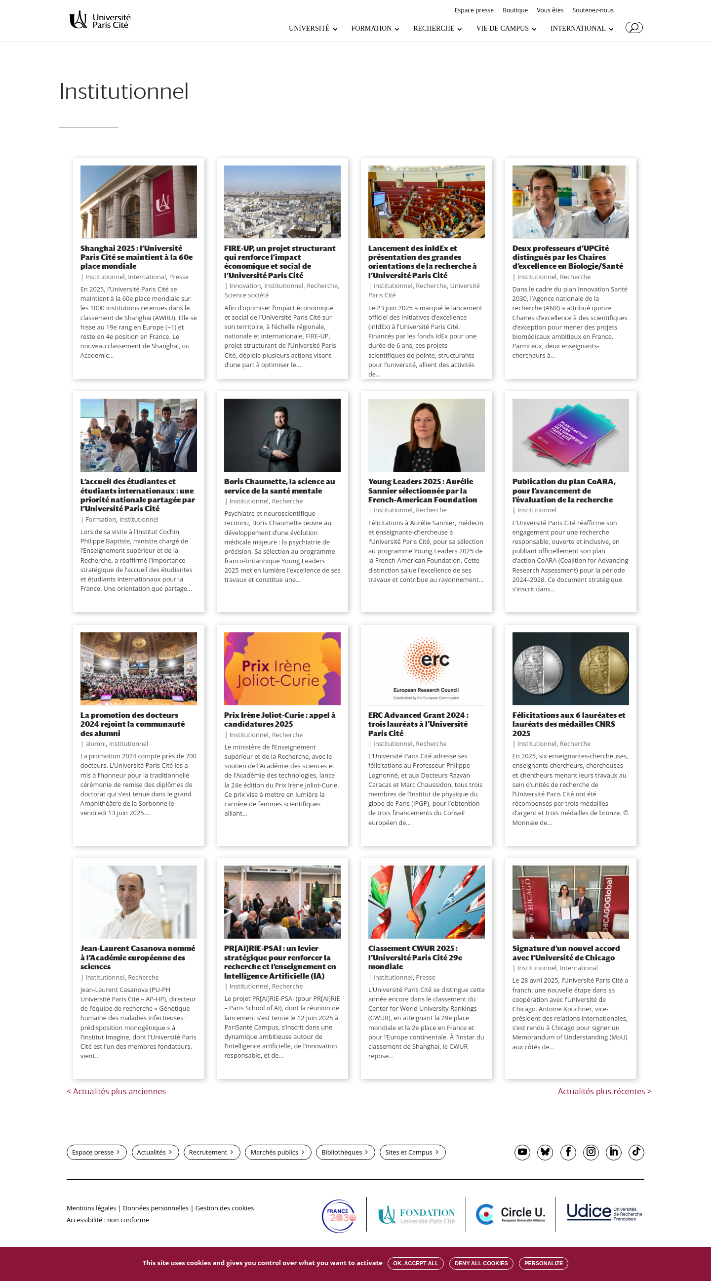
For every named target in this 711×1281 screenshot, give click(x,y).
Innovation (245, 285)
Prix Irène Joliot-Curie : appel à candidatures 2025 (280, 719)
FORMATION (372, 28)
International (147, 276)
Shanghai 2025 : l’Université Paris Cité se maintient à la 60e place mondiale (136, 257)
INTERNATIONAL (578, 28)
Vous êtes (550, 10)
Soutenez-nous (593, 10)
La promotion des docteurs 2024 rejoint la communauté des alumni (132, 724)
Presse (179, 276)
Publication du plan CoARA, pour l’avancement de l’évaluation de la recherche (564, 490)
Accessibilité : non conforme (108, 1219)
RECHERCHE (433, 28)
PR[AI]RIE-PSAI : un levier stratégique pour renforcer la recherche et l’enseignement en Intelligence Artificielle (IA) (280, 962)
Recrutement (208, 1152)
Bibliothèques (341, 1152)
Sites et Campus (408, 1152)
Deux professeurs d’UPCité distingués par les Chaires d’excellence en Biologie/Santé (568, 257)
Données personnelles (156, 1207)
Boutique (515, 10)
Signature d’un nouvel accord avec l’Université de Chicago (566, 952)
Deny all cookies (481, 1263)
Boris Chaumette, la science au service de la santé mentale (279, 486)
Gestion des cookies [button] (225, 1207)
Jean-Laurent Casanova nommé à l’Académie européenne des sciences (137, 957)
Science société (246, 294)
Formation (100, 519)
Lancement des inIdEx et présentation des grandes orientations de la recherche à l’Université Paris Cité (422, 262)
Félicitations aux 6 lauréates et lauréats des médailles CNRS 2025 (569, 724)
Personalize (543, 1263)
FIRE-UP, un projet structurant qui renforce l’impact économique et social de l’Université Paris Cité (280, 262)
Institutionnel (104, 276)
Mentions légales (91, 1207)
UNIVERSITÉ (309, 28)
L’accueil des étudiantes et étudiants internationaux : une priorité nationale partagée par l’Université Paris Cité (137, 495)
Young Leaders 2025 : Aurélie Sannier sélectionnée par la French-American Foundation (422, 490)
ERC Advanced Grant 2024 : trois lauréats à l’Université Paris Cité (418, 724)
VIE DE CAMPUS (502, 28)
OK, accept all (415, 1263)
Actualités (151, 1152)
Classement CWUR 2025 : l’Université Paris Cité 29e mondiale (415, 957)
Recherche (322, 285)
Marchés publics (274, 1152)
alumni (95, 743)
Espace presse (474, 10)
